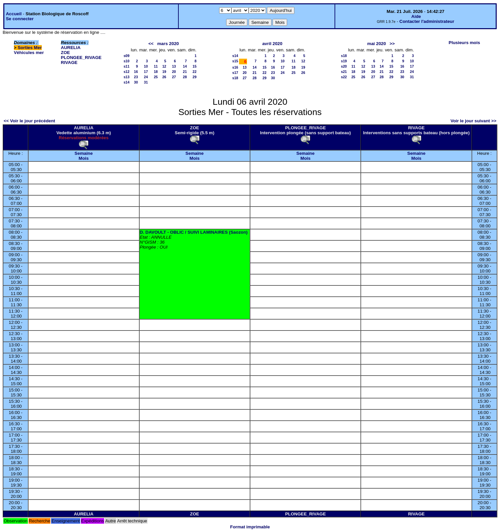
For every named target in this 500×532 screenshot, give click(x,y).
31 (146, 82)
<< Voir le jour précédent (29, 120)
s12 (127, 72)
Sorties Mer (30, 47)
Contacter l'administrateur (427, 21)
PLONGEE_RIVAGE (81, 57)
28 (185, 77)
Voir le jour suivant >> (473, 120)
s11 (127, 66)
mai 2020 (376, 43)
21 (185, 72)
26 (164, 77)
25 (156, 77)
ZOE (65, 52)
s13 (127, 77)
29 (195, 77)
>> (392, 43)
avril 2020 (272, 43)
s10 (127, 61)
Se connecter (20, 18)
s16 (235, 67)
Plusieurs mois (464, 42)
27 (174, 77)
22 (195, 72)
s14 (127, 82)
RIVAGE (69, 62)
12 (164, 66)
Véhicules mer (29, 52)
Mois (84, 158)
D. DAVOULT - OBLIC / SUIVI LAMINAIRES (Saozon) (194, 232)
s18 (235, 78)
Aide (416, 16)
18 (156, 72)
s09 (127, 56)
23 (136, 77)
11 (156, 66)
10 (146, 66)
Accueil (14, 13)
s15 (235, 61)
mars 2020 (168, 43)
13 (174, 66)
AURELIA (71, 47)
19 (164, 72)
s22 (344, 77)
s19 (344, 61)
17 (146, 72)
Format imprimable (250, 526)
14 (185, 66)
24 (146, 77)
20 (174, 72)
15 (195, 66)
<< (151, 43)
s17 (235, 73)
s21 (344, 72)
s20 (344, 66)
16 (136, 72)
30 (136, 82)
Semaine (84, 153)
